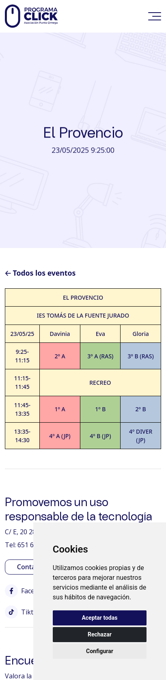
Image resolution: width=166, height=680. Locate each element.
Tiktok (23, 612)
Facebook (27, 590)
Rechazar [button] (100, 634)
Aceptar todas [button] (99, 617)
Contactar (32, 566)
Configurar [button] (99, 651)
